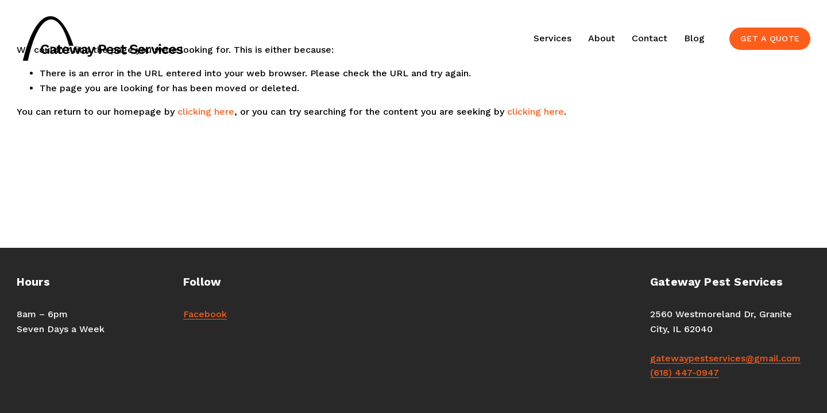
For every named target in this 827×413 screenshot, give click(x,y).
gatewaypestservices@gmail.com (725, 358)
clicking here (205, 111)
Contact (649, 38)
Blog (694, 38)
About (601, 38)
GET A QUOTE (769, 38)
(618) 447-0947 (684, 372)
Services (552, 38)
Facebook (205, 314)
